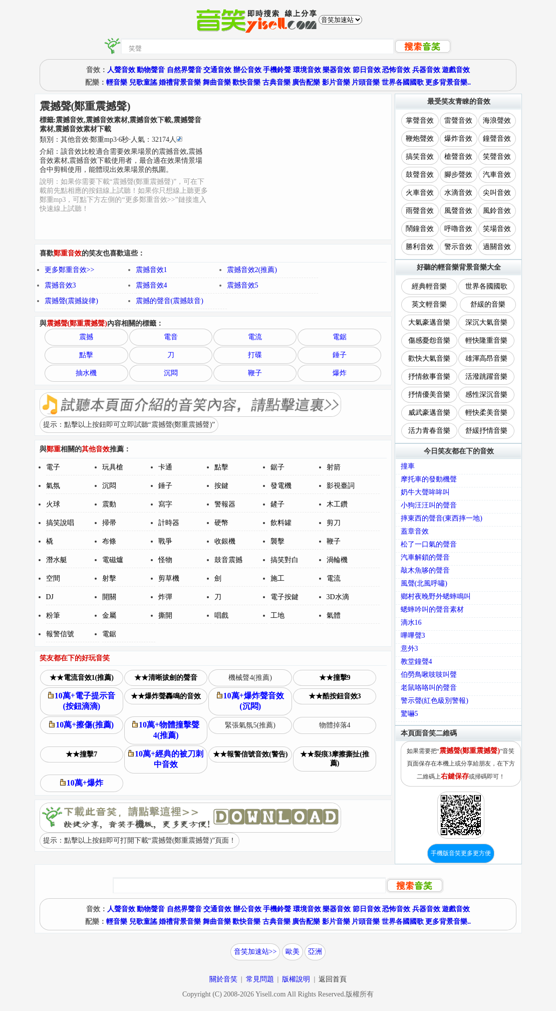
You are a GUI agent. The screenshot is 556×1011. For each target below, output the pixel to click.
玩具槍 (112, 467)
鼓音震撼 (228, 560)
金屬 (109, 615)
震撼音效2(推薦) (252, 270)
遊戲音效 (456, 70)
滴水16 (411, 622)
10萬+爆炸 (81, 783)
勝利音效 (420, 246)
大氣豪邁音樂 (429, 322)
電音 (171, 337)
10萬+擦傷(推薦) (81, 724)
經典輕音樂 (429, 286)
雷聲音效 (458, 120)
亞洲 (315, 951)
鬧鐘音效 (420, 228)
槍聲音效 (458, 156)
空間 (53, 578)
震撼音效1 (151, 270)
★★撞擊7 (81, 754)
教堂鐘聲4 (416, 661)
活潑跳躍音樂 (486, 376)
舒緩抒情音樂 (486, 430)
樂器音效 (337, 70)
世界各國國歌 (403, 82)
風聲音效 (458, 210)
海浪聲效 (497, 120)
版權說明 (296, 979)
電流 (255, 337)
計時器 (168, 523)
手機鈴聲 (277, 70)
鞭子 (255, 373)
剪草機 (168, 578)
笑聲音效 (497, 156)
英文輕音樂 (429, 304)
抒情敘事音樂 (429, 376)
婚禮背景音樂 (180, 82)
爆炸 (340, 373)
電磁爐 (112, 560)
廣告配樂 (306, 82)
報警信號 (60, 634)
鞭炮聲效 (420, 138)
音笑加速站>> (255, 951)
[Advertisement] (300, 167)
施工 (277, 578)
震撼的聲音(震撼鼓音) (169, 301)
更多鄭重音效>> (70, 270)
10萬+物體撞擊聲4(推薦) (165, 729)
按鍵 (221, 485)
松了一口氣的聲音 (429, 544)
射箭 (334, 467)
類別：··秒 (111, 139)
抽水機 (86, 373)
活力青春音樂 (429, 430)
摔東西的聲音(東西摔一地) (441, 518)
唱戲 (221, 615)
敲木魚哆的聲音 (425, 570)
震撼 (86, 337)
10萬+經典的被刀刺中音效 (165, 759)
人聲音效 (121, 70)
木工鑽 (337, 504)
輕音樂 (116, 82)
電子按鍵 (284, 597)
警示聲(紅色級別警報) (434, 700)
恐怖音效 (396, 70)
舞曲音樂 (217, 82)
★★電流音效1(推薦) (82, 677)
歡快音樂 (246, 82)
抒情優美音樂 (429, 394)
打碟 (255, 355)
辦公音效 (247, 70)
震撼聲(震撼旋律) (71, 301)
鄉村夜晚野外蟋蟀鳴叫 (436, 596)
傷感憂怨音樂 (429, 340)
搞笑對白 (284, 560)
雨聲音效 (420, 210)
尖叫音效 (497, 192)
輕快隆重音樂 (486, 340)
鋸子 (277, 467)
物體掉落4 (335, 725)
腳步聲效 (458, 174)
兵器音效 (426, 70)
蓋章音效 (415, 531)
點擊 (86, 355)
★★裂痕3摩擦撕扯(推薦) (334, 758)
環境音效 (307, 70)
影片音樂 (336, 82)
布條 (109, 541)
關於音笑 (223, 979)
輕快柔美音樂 (486, 412)
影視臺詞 (341, 485)
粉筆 (53, 615)
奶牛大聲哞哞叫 (425, 492)
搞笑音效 (420, 156)
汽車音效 (497, 174)
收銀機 (224, 541)
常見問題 (260, 979)
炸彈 (165, 597)
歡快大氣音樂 (429, 358)
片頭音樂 (366, 82)
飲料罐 (281, 523)
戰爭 (165, 541)
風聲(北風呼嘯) (424, 583)
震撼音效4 (151, 285)
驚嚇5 (409, 713)
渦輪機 (337, 560)
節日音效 (367, 70)
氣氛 (53, 485)
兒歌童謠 (143, 82)
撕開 (165, 615)
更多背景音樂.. (448, 82)
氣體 (334, 615)
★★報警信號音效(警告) (250, 754)
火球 (53, 504)
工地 (277, 615)
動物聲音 (151, 70)
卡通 (165, 467)
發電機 (281, 485)
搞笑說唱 (60, 523)
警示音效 (458, 246)
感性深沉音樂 (486, 394)
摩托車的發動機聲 (429, 479)
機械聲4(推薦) (249, 677)
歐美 (293, 951)
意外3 (409, 648)
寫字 (165, 504)
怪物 (165, 560)
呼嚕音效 (458, 228)
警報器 (224, 504)
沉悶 (171, 373)
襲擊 (277, 541)
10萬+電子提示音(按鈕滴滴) (81, 700)
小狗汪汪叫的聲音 (429, 505)
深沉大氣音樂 (486, 322)
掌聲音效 (420, 120)
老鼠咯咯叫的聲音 (429, 687)
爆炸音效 (458, 138)
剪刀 (334, 523)
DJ (50, 597)
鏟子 (277, 504)
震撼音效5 (242, 285)
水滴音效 (458, 192)
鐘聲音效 (497, 138)
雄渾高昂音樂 (486, 358)
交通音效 (217, 70)
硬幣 (221, 523)
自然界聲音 (184, 70)
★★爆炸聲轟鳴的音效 (166, 696)
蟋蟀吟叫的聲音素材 (432, 609)
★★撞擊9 (335, 677)
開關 (109, 597)
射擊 (109, 578)
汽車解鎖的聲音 (425, 557)
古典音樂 (276, 82)
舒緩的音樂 (487, 304)
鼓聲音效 (420, 174)
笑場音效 (497, 228)
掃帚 (109, 523)
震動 (109, 504)
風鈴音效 (497, 210)
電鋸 (340, 337)
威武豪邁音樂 (429, 412)
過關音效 (497, 246)
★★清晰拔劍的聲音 (165, 677)
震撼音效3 (60, 285)
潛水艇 (56, 560)
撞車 (408, 466)
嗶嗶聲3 (413, 635)
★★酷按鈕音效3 (335, 696)
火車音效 (420, 192)
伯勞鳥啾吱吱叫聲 (429, 674)
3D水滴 (338, 597)
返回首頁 (333, 979)
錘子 (340, 355)
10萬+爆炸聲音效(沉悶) (250, 700)
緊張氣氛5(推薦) (250, 725)
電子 (53, 467)
